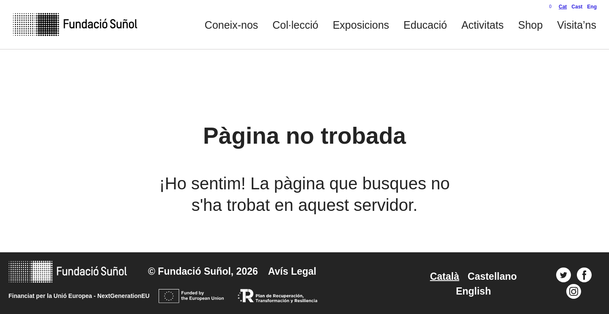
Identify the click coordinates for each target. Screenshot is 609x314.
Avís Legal (292, 271)
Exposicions (361, 25)
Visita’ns (576, 25)
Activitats (482, 25)
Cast (576, 7)
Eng (592, 7)
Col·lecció (295, 25)
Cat (563, 7)
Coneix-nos (231, 25)
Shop (530, 25)
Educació (425, 25)
